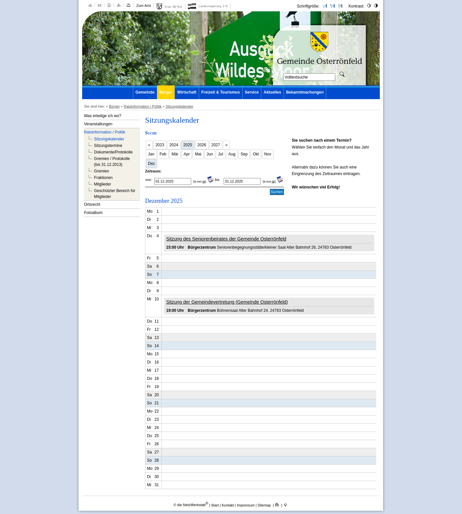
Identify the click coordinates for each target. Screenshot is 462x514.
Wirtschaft (186, 92)
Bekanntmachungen (305, 92)
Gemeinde (145, 92)
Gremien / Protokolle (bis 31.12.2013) (112, 161)
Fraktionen (103, 177)
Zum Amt (143, 6)
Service (252, 92)
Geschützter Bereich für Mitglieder (114, 193)
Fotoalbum (93, 212)
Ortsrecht (92, 204)
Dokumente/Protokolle (113, 152)
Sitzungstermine (108, 145)
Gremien (101, 171)
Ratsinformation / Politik (143, 106)
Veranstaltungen (98, 124)
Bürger (165, 92)
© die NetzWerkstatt (191, 505)
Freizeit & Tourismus (220, 92)
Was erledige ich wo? (102, 116)
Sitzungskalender (179, 106)
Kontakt (228, 505)
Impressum (246, 505)
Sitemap (265, 505)
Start (215, 505)
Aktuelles (272, 92)
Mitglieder (102, 184)
